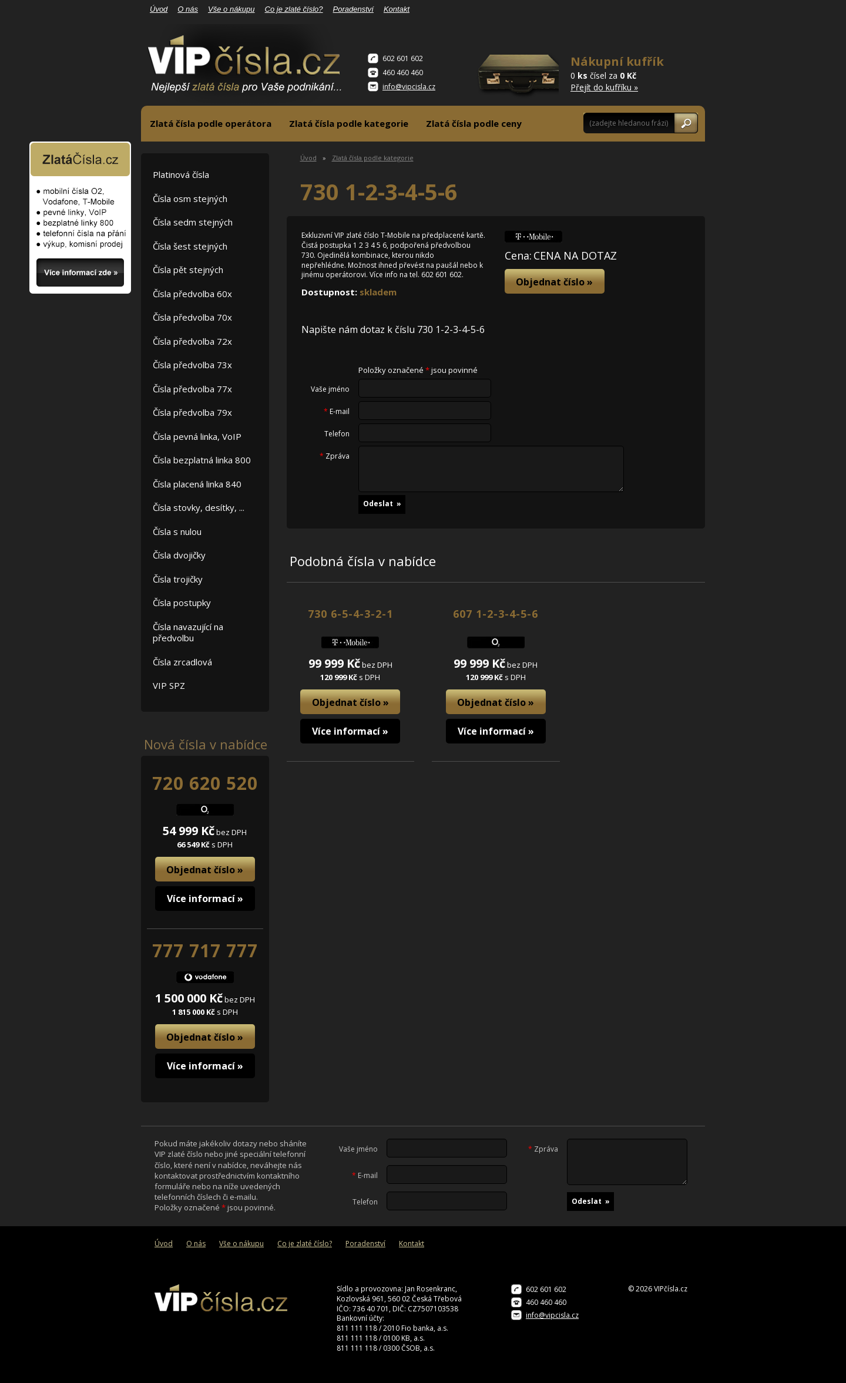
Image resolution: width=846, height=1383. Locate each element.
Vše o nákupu (231, 9)
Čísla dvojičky (179, 555)
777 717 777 (205, 950)
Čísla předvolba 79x (192, 412)
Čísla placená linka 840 (197, 484)
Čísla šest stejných (190, 246)
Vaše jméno (330, 389)
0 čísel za (617, 73)
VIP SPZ (169, 685)
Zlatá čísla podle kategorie (348, 123)
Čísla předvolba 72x (192, 341)
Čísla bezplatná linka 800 (202, 460)
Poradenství (353, 9)
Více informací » (205, 898)
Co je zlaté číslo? (294, 9)
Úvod (158, 9)
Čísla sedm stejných (193, 222)
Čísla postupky (182, 602)
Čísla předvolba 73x (192, 365)
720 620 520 (205, 783)
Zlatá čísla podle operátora (210, 123)
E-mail (337, 411)
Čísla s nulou (177, 531)
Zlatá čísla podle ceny (474, 123)
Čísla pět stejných (188, 269)
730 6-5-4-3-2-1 (350, 614)
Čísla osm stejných (190, 198)
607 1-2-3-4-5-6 (495, 614)
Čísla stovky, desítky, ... (198, 507)
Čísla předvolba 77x (192, 389)
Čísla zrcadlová (182, 662)
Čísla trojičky (178, 579)
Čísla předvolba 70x (192, 317)
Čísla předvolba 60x (192, 294)
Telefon (337, 434)
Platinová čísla (181, 174)
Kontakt (396, 9)
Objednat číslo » (204, 869)
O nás (187, 9)
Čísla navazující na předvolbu (188, 632)
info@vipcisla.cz (408, 87)
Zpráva (335, 456)
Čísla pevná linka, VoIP (197, 436)
